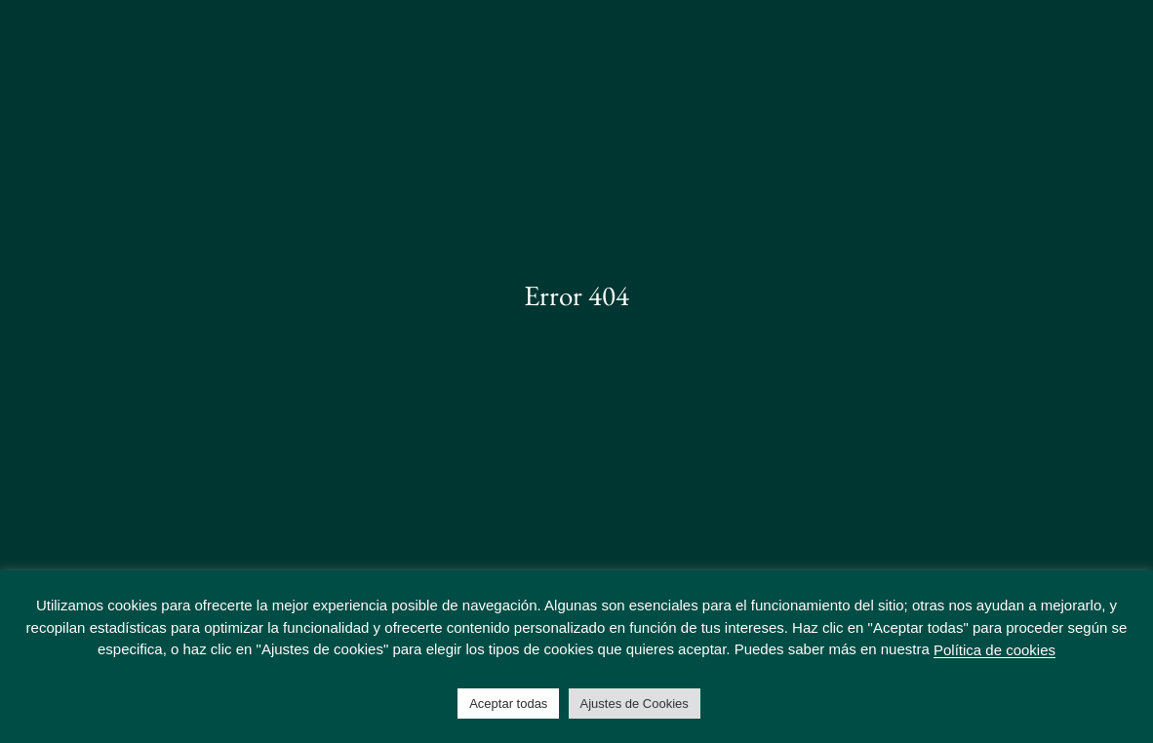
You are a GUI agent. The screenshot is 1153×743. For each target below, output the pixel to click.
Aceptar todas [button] (508, 703)
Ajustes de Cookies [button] (634, 703)
